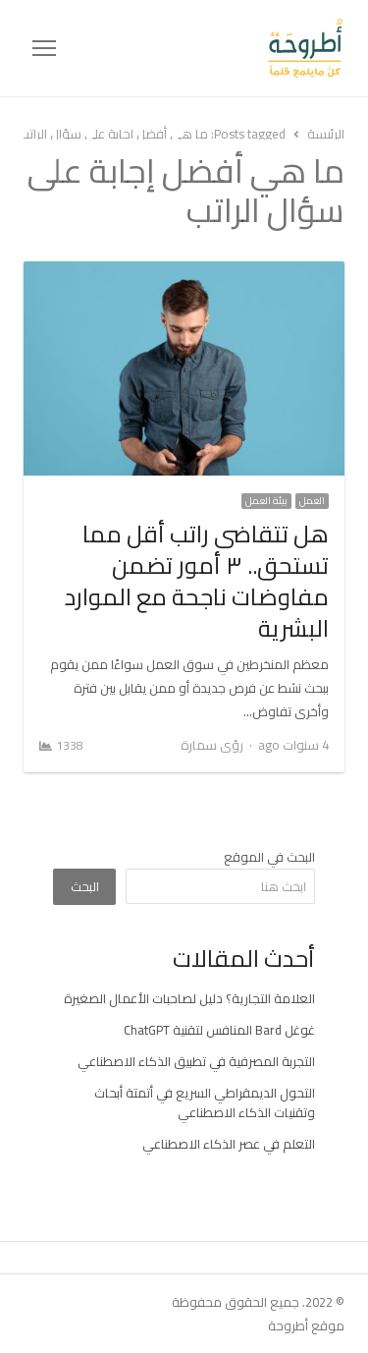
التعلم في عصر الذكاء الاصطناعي (228, 1144)
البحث (85, 886)
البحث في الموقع (269, 857)
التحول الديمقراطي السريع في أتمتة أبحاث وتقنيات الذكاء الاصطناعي (204, 1102)
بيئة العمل (266, 501)
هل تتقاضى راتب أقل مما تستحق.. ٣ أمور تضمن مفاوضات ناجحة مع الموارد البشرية (197, 581)
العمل (312, 501)
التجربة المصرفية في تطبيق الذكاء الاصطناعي (196, 1061)
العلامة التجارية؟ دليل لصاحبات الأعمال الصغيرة (189, 998)
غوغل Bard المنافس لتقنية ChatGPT (219, 1030)
